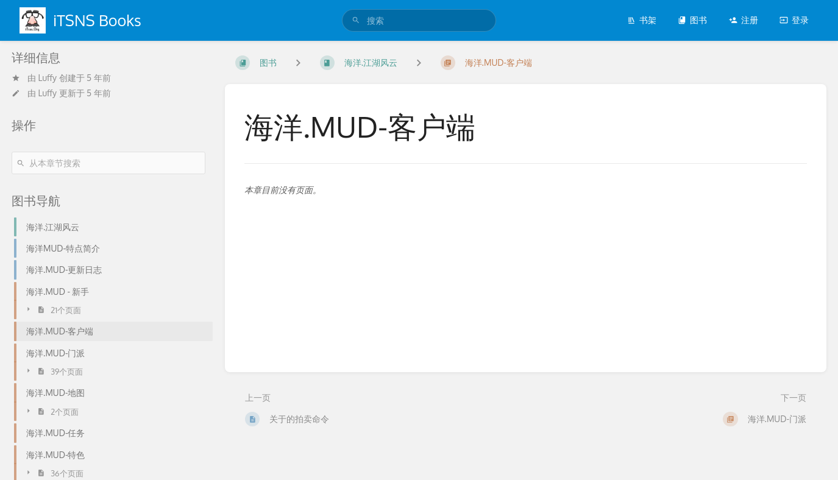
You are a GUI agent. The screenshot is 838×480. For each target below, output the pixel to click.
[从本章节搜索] (108, 163)
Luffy (47, 77)
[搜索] (356, 20)
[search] (419, 20)
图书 (692, 20)
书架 (641, 20)
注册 (743, 20)
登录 (794, 20)
